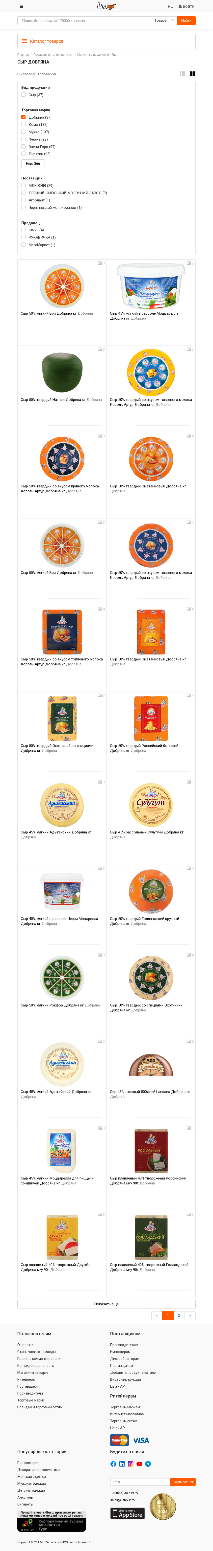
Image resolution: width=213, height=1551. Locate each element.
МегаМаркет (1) (42, 245)
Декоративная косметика (38, 1470)
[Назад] (156, 1315)
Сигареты (25, 1504)
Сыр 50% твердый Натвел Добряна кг (61, 399)
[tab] (106, 41)
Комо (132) (38, 124)
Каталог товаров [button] (43, 41)
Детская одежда (31, 1490)
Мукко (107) (39, 132)
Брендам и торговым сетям (39, 1407)
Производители (30, 1393)
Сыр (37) (36, 95)
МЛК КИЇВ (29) (41, 185)
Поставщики (27, 1386)
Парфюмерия (28, 1463)
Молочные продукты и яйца (97, 54)
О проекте (25, 1345)
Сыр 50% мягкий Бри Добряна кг (57, 313)
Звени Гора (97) (42, 147)
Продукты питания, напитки (53, 54)
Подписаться (183, 1482)
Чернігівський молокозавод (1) (55, 207)
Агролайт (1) (39, 200)
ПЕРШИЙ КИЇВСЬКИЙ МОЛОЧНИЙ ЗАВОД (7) (68, 193)
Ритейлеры (26, 1379)
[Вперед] (190, 1315)
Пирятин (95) (40, 154)
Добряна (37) (40, 117)
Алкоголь (25, 1497)
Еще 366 (33, 163)
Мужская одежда (31, 1483)
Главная (23, 54)
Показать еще (106, 1304)
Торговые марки (30, 1400)
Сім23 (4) (36, 230)
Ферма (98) (38, 139)
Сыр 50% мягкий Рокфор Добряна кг (60, 1005)
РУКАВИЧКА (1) (42, 237)
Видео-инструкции (125, 1379)
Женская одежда (31, 1477)
